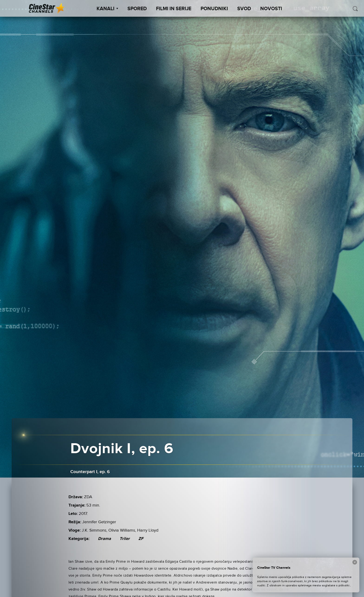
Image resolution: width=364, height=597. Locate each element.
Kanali (107, 9)
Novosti (271, 9)
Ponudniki (214, 9)
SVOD (244, 9)
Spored (137, 9)
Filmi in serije (173, 9)
